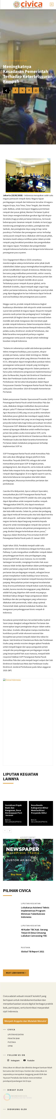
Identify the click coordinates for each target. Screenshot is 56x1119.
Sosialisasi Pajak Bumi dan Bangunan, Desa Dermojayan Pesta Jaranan (14, 810)
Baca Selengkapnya (13, 821)
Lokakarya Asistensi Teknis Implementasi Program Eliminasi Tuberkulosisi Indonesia (35, 912)
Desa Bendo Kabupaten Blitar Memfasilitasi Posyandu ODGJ (39, 809)
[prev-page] (5, 831)
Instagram (15, 1060)
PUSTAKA (25, 947)
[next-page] (9, 831)
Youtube (30, 1060)
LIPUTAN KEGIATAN (15, 60)
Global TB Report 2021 (32, 951)
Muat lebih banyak (16, 972)
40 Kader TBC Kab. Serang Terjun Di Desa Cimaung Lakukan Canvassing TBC (34, 932)
